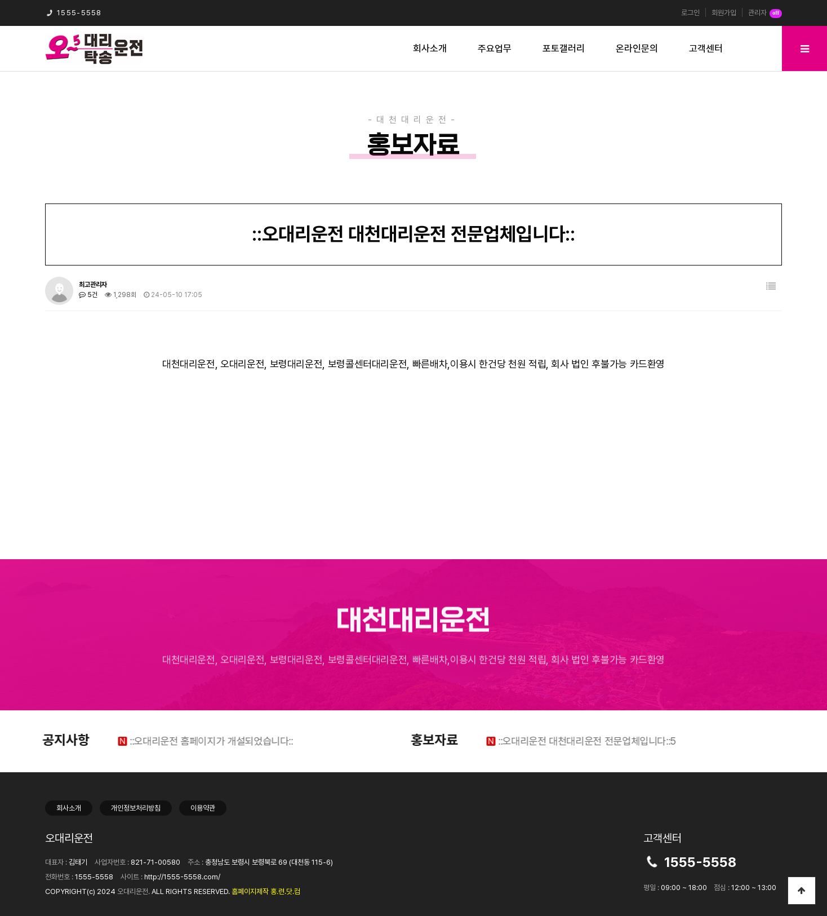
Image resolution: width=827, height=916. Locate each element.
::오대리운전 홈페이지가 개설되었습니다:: (190, 741)
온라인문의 (637, 48)
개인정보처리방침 (136, 808)
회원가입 (724, 13)
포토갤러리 (564, 48)
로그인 (690, 13)
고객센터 (706, 48)
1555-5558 (73, 13)
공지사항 (45, 740)
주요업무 (495, 48)
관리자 (765, 13)
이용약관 (202, 808)
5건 (88, 295)
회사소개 (430, 48)
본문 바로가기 (0, 0)
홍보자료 (413, 740)
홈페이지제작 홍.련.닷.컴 (266, 891)
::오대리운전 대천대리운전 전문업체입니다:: (566, 741)
